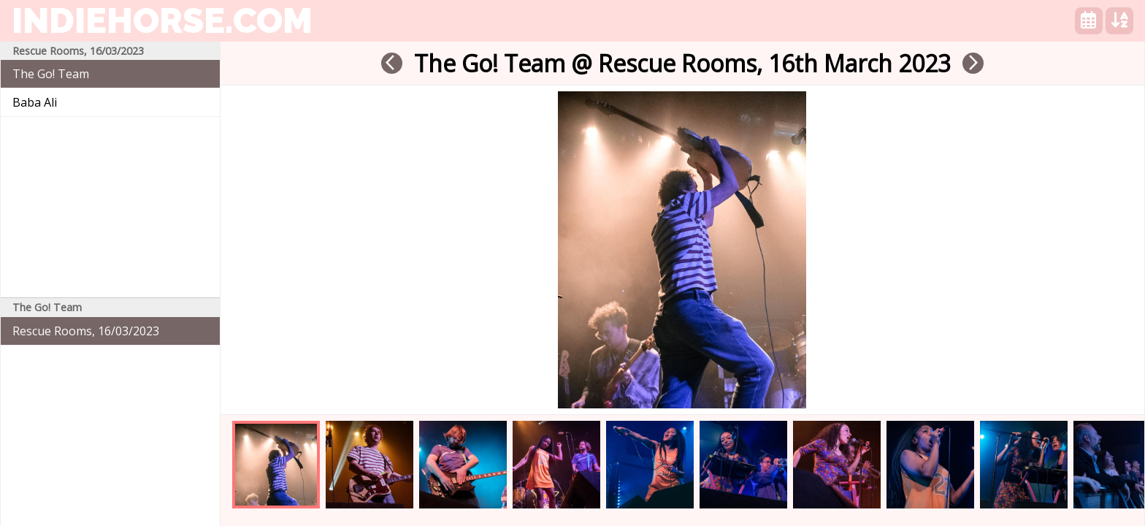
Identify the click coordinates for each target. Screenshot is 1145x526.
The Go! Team (50, 74)
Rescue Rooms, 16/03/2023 (85, 331)
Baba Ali (34, 102)
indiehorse (162, 20)
